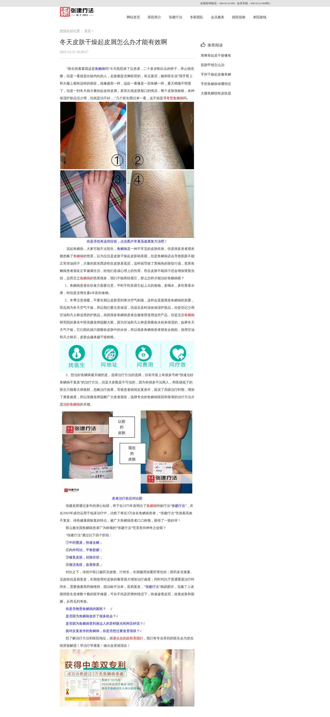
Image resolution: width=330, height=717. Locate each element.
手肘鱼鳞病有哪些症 (216, 84)
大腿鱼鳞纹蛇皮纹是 (216, 93)
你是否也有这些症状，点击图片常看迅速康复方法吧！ (127, 241)
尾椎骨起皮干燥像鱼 (216, 55)
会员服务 (217, 17)
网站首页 (133, 17)
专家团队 (196, 17)
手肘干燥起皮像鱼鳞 (216, 74)
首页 (87, 31)
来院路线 (259, 17)
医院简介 (154, 17)
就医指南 (238, 17)
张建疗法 (175, 17)
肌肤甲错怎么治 (212, 65)
